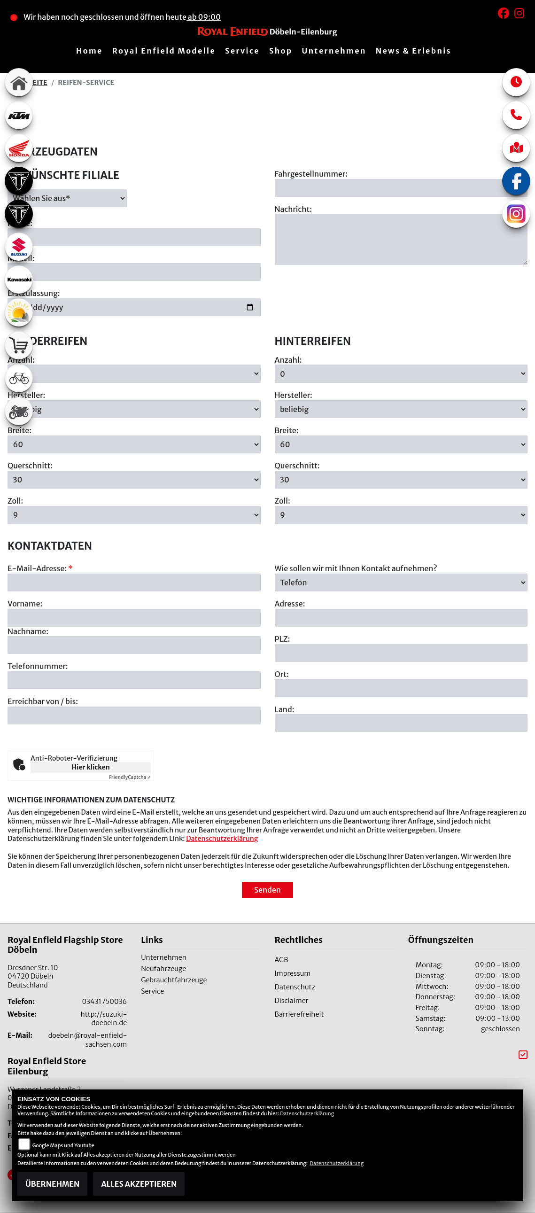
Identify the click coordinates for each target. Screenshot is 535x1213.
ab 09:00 (203, 17)
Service (152, 991)
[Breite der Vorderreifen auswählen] (134, 444)
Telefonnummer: (38, 717)
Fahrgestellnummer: (311, 174)
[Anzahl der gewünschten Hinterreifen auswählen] (401, 374)
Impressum (293, 973)
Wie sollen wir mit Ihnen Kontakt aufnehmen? (356, 618)
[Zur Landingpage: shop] (19, 345)
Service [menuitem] (242, 50)
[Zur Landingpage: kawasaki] (19, 279)
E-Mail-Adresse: (40, 618)
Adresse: (290, 654)
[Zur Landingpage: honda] (19, 148)
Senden (267, 889)
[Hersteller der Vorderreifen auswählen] (134, 409)
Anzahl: (288, 360)
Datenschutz (295, 987)
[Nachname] (134, 696)
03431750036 (104, 1001)
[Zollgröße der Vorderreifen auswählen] (134, 515)
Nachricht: (293, 209)
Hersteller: (293, 395)
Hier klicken (90, 767)
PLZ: (282, 689)
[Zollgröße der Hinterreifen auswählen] (401, 515)
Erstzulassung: (34, 293)
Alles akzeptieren (139, 1184)
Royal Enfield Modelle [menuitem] (164, 50)
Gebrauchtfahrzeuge (174, 980)
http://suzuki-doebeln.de (104, 1018)
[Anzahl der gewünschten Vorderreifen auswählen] (134, 374)
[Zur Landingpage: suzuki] (19, 247)
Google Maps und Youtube (63, 1145)
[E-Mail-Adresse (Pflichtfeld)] (134, 633)
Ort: (282, 724)
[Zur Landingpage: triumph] (19, 181)
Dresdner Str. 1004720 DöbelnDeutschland (33, 976)
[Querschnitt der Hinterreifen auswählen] (401, 480)
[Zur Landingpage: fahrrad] (19, 378)
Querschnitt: (30, 465)
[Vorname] (134, 668)
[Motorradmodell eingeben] (134, 272)
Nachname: (28, 681)
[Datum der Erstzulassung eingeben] (134, 307)
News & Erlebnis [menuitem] (413, 50)
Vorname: (25, 654)
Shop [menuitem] (281, 50)
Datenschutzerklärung (222, 838)
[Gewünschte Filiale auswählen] (67, 198)
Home (89, 50)
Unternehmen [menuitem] (334, 50)
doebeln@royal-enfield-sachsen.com (87, 1040)
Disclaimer (292, 1000)
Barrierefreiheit (299, 1014)
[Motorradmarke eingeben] (134, 237)
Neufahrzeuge (163, 968)
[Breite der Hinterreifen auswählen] (401, 444)
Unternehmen (163, 957)
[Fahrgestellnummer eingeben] (401, 188)
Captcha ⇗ (130, 777)
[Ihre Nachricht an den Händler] (401, 239)
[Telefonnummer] (134, 730)
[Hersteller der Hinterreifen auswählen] (401, 409)
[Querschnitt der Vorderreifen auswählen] (134, 480)
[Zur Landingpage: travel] (19, 312)
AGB (281, 960)
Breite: (19, 430)
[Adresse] (401, 668)
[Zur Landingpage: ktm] (19, 115)
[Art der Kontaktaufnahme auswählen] (401, 633)
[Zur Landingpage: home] (19, 82)
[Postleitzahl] (401, 703)
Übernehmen (52, 1184)
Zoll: (15, 501)
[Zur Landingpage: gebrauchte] (19, 411)
